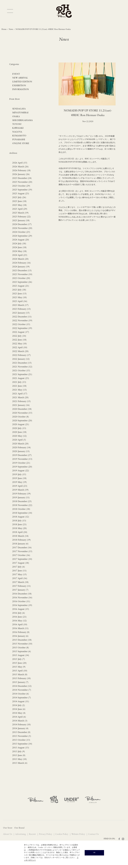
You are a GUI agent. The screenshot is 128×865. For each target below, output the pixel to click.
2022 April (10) (19, 347)
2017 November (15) (22, 551)
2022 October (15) (21, 324)
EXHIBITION (19, 85)
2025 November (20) (22, 182)
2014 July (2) (18, 705)
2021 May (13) (19, 390)
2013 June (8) (18, 755)
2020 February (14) (21, 448)
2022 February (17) (21, 355)
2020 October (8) (20, 417)
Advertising (20, 834)
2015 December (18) (22, 640)
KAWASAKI (18, 128)
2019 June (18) (19, 478)
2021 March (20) (20, 397)
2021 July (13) (19, 382)
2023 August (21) (20, 286)
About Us (8, 834)
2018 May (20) (19, 528)
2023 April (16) (19, 301)
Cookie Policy (62, 834)
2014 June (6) (18, 709)
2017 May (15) (19, 574)
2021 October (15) (21, 371)
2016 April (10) (19, 625)
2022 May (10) (19, 344)
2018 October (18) (21, 509)
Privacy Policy (46, 834)
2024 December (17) (22, 224)
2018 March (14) (20, 536)
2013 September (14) (22, 744)
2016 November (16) (22, 598)
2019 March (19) (20, 490)
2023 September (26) (22, 282)
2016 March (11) (20, 628)
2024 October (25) (21, 232)
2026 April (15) (19, 163)
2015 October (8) (20, 648)
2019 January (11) (21, 498)
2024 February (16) (21, 263)
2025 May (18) (19, 205)
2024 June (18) (19, 247)
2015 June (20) (19, 663)
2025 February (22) (21, 217)
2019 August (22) (20, 471)
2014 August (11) (20, 701)
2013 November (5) (21, 736)
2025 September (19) (22, 190)
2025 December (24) (22, 178)
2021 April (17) (19, 394)
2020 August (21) (20, 424)
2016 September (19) (22, 605)
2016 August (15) (20, 609)
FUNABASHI (18, 140)
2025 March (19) (20, 213)
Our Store (7, 828)
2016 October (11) (21, 601)
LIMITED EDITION (22, 82)
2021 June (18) (19, 386)
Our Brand (19, 828)
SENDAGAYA (19, 109)
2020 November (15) (22, 413)
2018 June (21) (19, 524)
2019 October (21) (21, 463)
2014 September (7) (21, 698)
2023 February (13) (21, 309)
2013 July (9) (18, 751)
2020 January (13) (21, 451)
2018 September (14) (22, 513)
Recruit (32, 834)
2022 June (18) (19, 340)
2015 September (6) (21, 651)
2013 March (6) (19, 763)
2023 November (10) (22, 274)
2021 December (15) (22, 363)
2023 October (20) (21, 278)
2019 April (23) (19, 486)
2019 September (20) (22, 467)
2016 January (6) (20, 636)
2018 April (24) (19, 532)
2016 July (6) (18, 613)
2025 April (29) (19, 209)
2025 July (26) (19, 197)
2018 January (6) (20, 544)
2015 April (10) (19, 671)
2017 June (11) (19, 571)
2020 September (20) (22, 421)
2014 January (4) (20, 728)
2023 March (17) (20, 305)
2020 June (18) (19, 432)
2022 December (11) (22, 317)
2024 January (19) (21, 267)
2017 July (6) (18, 567)
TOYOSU (17, 124)
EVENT (16, 74)
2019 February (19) (21, 494)
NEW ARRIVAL (20, 78)
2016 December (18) (22, 594)
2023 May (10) (19, 297)
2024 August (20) (20, 240)
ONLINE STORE (20, 143)
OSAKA (16, 116)
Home (4, 29)
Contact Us (93, 834)
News (11, 29)
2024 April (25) (19, 255)
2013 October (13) (21, 740)
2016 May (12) (19, 621)
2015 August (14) (20, 655)
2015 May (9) (19, 667)
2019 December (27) (22, 455)
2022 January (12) (21, 359)
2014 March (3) (19, 721)
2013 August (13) (20, 748)
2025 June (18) (19, 201)
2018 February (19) (21, 540)
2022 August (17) (20, 332)
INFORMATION (20, 89)
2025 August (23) (20, 194)
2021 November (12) (22, 367)
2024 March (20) (20, 259)
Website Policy (78, 834)
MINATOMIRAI (20, 113)
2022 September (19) (22, 328)
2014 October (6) (20, 694)
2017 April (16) (19, 578)
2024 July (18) (19, 244)
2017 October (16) (21, 555)
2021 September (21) (22, 374)
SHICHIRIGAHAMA (22, 120)
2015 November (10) (22, 644)
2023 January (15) (21, 313)
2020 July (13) (19, 428)
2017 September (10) (22, 559)
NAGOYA (17, 132)
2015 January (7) (20, 682)
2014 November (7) (21, 690)
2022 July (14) (19, 336)
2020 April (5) (19, 440)
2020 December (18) (22, 409)
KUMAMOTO (19, 136)
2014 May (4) (19, 713)
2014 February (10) (21, 725)
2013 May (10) (19, 759)
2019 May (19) (19, 482)
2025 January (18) (21, 220)
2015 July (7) (18, 659)
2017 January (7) (20, 590)
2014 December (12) (22, 686)
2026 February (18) (21, 170)
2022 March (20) (20, 351)
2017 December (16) (22, 548)
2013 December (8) (21, 732)
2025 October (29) (21, 186)
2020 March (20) (20, 444)
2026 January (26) (21, 174)
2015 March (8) (19, 675)
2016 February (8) (21, 632)
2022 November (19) (22, 321)
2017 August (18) (20, 563)
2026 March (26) (20, 167)
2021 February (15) (21, 401)
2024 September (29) (22, 236)
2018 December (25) (22, 501)
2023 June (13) (19, 294)
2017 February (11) (21, 586)
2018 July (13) (19, 521)
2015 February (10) (21, 678)
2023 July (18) (19, 290)
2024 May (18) (19, 251)
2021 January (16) (21, 405)
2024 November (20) (22, 228)
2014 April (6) (19, 717)
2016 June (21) (19, 617)
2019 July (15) (19, 474)
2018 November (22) (22, 505)
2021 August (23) (20, 378)
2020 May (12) (19, 436)
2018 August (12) (20, 517)
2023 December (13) (22, 271)
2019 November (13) (22, 459)
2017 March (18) (20, 582)
